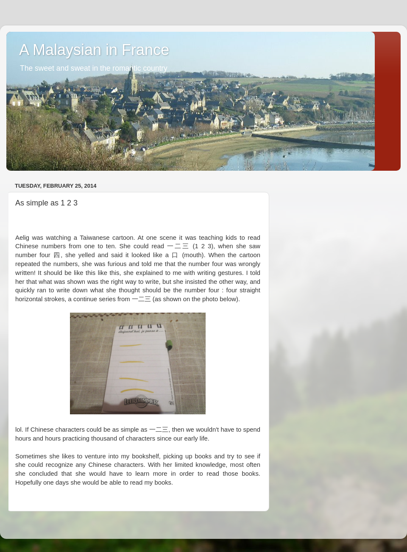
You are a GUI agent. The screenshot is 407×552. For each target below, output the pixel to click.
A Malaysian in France (94, 49)
